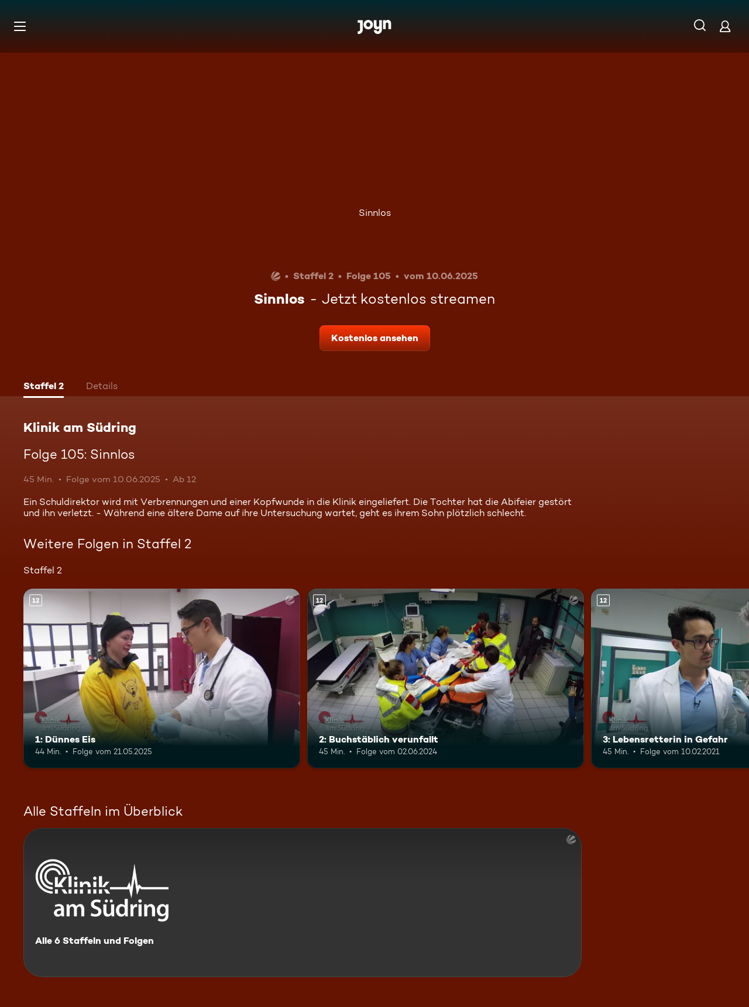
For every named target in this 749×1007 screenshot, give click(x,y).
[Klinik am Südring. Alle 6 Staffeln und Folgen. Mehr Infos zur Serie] (302, 902)
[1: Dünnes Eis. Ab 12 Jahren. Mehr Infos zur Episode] (161, 678)
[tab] (43, 387)
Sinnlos (375, 212)
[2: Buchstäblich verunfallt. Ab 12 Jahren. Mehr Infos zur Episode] (445, 678)
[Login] (725, 26)
